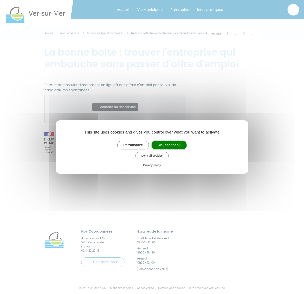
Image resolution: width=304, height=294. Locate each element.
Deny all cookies (152, 155)
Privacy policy (152, 165)
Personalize (133, 145)
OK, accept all (169, 145)
